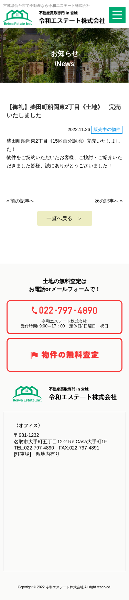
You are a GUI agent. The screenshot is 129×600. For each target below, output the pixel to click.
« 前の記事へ (21, 201)
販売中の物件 (107, 129)
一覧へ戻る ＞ (64, 218)
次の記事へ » (109, 201)
